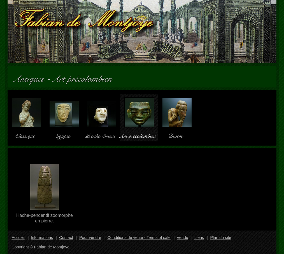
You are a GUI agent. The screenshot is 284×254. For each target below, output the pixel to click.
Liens (199, 237)
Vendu (182, 237)
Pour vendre (90, 237)
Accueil (17, 237)
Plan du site (220, 237)
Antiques (31, 77)
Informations (42, 237)
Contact (66, 237)
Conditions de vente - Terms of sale (138, 237)
